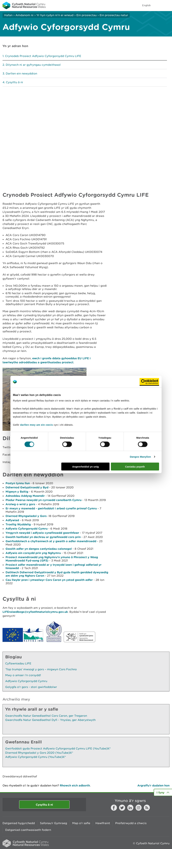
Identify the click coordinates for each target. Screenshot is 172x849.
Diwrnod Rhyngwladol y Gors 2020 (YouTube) (39, 752)
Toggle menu (167, 5)
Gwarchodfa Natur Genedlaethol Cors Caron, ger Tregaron (46, 715)
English (146, 5)
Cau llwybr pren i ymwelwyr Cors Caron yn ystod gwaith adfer (49, 579)
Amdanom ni (24, 15)
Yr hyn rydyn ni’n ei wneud (54, 15)
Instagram (139, 808)
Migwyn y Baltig (17, 491)
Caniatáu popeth (135, 466)
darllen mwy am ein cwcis (36, 424)
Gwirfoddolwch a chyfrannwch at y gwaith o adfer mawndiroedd (51, 541)
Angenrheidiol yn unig (85, 466)
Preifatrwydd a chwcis (130, 823)
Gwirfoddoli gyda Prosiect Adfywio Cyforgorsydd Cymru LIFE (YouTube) (58, 748)
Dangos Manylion (140, 456)
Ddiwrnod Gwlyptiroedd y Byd (27, 487)
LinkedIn (130, 808)
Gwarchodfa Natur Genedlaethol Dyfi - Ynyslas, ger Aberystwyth (50, 720)
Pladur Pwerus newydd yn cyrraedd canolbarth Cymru (43, 499)
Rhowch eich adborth (75, 785)
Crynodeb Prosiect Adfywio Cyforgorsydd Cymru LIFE (43, 56)
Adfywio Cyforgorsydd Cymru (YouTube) (35, 757)
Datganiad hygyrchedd (19, 823)
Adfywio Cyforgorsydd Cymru (27, 528)
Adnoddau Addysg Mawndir (25, 495)
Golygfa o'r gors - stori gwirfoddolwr (31, 687)
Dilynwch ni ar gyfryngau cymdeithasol (33, 64)
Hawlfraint (102, 823)
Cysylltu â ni (14, 82)
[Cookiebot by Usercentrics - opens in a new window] (149, 381)
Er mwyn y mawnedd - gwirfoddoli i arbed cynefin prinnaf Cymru (51, 508)
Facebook (114, 808)
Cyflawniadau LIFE (18, 663)
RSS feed (147, 808)
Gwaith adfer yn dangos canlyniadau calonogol (39, 548)
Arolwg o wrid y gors (20, 504)
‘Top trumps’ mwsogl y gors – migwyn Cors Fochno (41, 669)
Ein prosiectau (86, 15)
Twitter (122, 808)
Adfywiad (12, 520)
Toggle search (158, 5)
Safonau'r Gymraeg (53, 823)
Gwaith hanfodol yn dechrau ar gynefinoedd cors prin (43, 536)
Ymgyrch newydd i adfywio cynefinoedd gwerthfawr (42, 532)
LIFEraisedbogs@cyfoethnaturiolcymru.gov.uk (35, 611)
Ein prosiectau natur (114, 15)
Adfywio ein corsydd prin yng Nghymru (33, 552)
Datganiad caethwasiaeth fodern (28, 830)
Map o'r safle (81, 823)
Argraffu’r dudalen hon (153, 785)
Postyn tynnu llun (18, 483)
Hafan (8, 15)
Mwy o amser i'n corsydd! (23, 675)
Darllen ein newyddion (21, 73)
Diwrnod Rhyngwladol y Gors (26, 515)
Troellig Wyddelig (18, 524)
